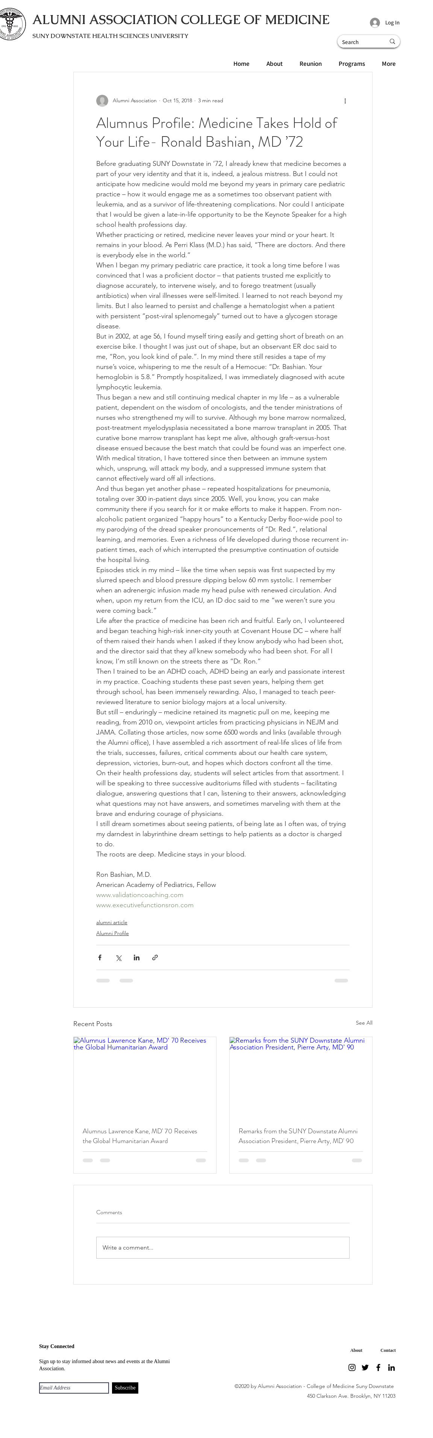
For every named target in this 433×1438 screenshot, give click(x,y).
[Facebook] (378, 1367)
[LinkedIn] (391, 1367)
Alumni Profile (112, 933)
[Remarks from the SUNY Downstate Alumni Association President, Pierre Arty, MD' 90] (301, 1077)
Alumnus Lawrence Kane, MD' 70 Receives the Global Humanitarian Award (140, 1136)
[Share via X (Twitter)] (118, 957)
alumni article (111, 922)
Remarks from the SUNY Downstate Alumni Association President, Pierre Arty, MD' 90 (298, 1136)
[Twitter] (365, 1367)
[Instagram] (352, 1367)
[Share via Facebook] (99, 957)
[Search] (355, 42)
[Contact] (386, 1350)
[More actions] (345, 100)
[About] (354, 1350)
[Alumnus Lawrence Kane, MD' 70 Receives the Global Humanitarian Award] (145, 1077)
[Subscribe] (125, 1388)
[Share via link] (155, 957)
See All (364, 1022)
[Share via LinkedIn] (136, 957)
